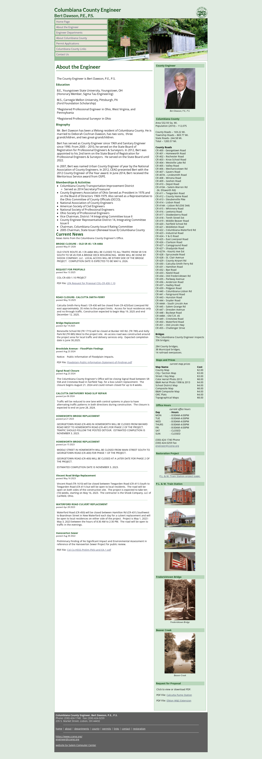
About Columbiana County (71, 38)
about (68, 728)
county (95, 728)
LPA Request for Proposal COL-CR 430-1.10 (91, 283)
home (59, 728)
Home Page (63, 21)
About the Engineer (67, 27)
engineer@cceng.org (167, 445)
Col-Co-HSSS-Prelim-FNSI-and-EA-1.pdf (89, 549)
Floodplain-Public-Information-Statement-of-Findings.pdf (99, 362)
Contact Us (62, 54)
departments (81, 728)
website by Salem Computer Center (76, 745)
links (116, 728)
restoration (139, 728)
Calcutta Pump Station (179, 695)
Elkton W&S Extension (179, 700)
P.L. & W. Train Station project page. (179, 476)
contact (126, 728)
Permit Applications (67, 43)
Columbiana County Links (71, 49)
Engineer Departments (69, 32)
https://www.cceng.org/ (69, 736)
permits (106, 728)
